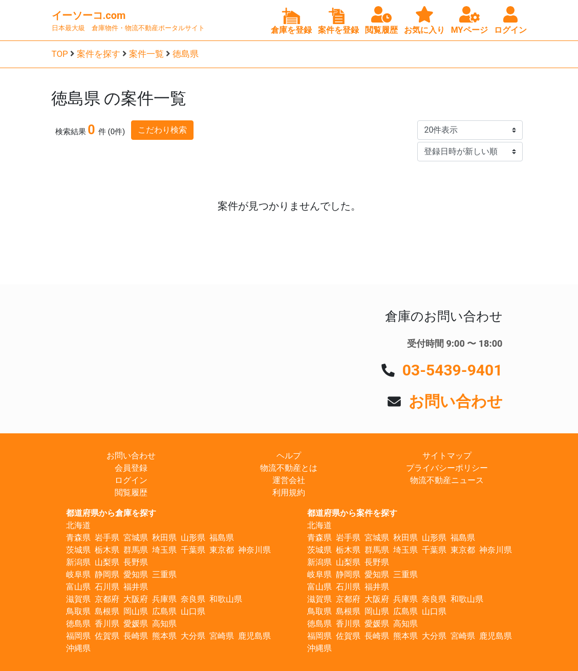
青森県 (78, 537)
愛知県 (135, 574)
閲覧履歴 (131, 492)
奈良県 (193, 599)
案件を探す (98, 54)
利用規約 (288, 492)
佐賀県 (107, 636)
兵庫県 (164, 599)
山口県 (193, 611)
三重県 (164, 574)
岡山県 (135, 611)
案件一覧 (146, 54)
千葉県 (193, 550)
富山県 (78, 587)
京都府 (107, 599)
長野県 (135, 562)
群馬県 (135, 550)
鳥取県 (78, 611)
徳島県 (186, 54)
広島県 (164, 611)
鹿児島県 (254, 636)
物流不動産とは (288, 468)
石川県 (107, 587)
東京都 (221, 550)
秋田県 (164, 537)
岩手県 (107, 537)
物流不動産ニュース (447, 480)
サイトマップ (447, 455)
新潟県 (78, 562)
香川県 (107, 623)
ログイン (131, 480)
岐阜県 (78, 574)
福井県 (135, 587)
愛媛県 (135, 623)
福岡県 (78, 636)
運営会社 (288, 480)
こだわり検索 (162, 130)
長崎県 (135, 636)
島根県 (107, 611)
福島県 (221, 537)
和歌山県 (225, 599)
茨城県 (78, 550)
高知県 (164, 623)
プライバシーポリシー (447, 468)
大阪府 (135, 599)
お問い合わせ (456, 401)
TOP (60, 54)
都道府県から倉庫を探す (111, 513)
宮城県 (135, 537)
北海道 (78, 525)
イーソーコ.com (89, 15)
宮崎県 (221, 636)
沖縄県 (78, 648)
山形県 (193, 537)
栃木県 (107, 550)
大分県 (193, 636)
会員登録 (131, 468)
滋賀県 (78, 599)
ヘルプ (288, 455)
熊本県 (164, 636)
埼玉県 (164, 550)
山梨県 (107, 562)
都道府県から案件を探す (352, 513)
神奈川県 (254, 550)
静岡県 (107, 574)
